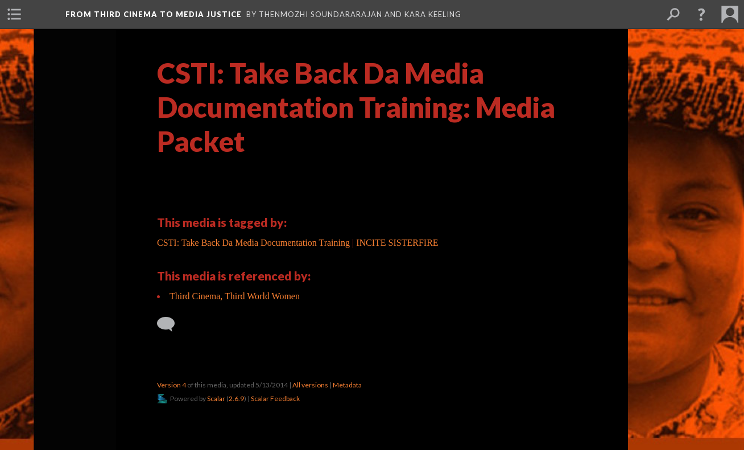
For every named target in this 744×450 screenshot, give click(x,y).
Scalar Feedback (275, 398)
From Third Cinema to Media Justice (153, 14)
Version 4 (171, 385)
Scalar (216, 398)
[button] (701, 14)
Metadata (347, 385)
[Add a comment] (171, 324)
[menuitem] (14, 14)
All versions (310, 385)
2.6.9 (236, 398)
